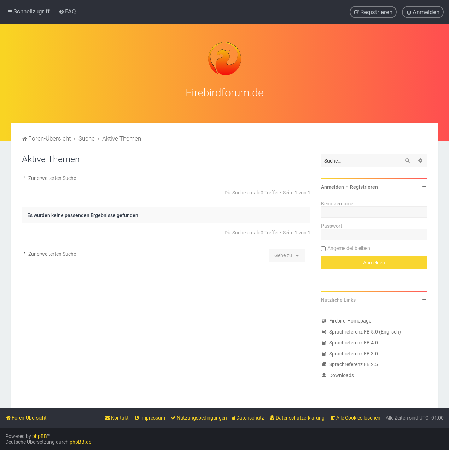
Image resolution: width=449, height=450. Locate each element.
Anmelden (332, 185)
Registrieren (364, 185)
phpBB (39, 436)
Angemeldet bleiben (348, 246)
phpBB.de (80, 442)
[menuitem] (67, 11)
